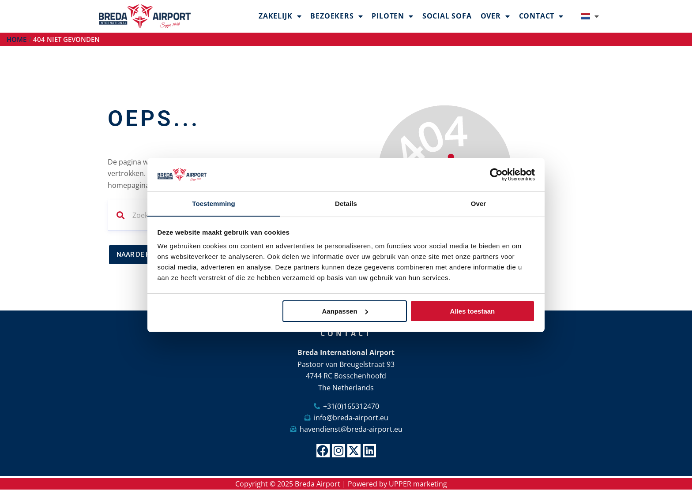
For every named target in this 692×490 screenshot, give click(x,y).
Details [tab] (346, 203)
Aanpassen (345, 311)
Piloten (392, 16)
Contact (541, 16)
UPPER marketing (418, 484)
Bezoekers (336, 16)
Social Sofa (447, 16)
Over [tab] (478, 203)
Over (495, 16)
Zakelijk (280, 16)
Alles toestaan (472, 311)
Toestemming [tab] (213, 203)
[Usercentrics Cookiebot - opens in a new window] (496, 174)
